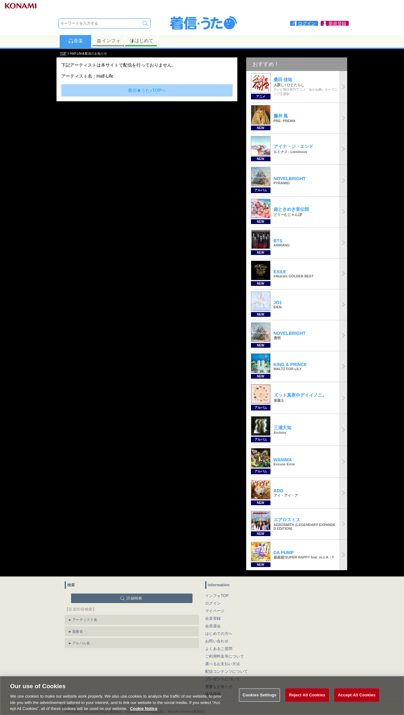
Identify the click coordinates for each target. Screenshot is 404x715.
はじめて (141, 41)
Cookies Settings (259, 700)
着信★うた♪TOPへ (147, 90)
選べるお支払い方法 (222, 664)
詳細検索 (134, 598)
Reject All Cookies (307, 700)
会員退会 (213, 626)
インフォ (108, 41)
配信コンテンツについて (226, 671)
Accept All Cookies (357, 700)
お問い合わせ (217, 641)
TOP (63, 53)
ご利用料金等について (224, 656)
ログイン (213, 603)
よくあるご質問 (218, 649)
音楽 (75, 41)
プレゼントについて (222, 679)
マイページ (215, 611)
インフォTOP (217, 596)
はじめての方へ (218, 633)
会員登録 (213, 618)
